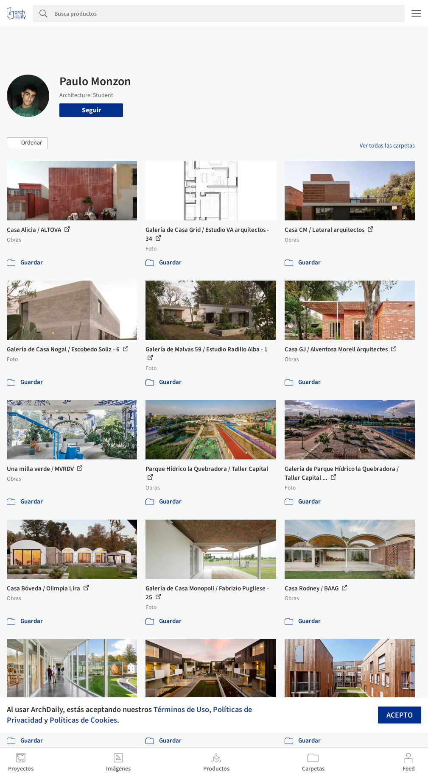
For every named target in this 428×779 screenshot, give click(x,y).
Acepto (399, 715)
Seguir (91, 110)
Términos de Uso (181, 709)
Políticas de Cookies (83, 720)
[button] (27, 143)
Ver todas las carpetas (387, 146)
